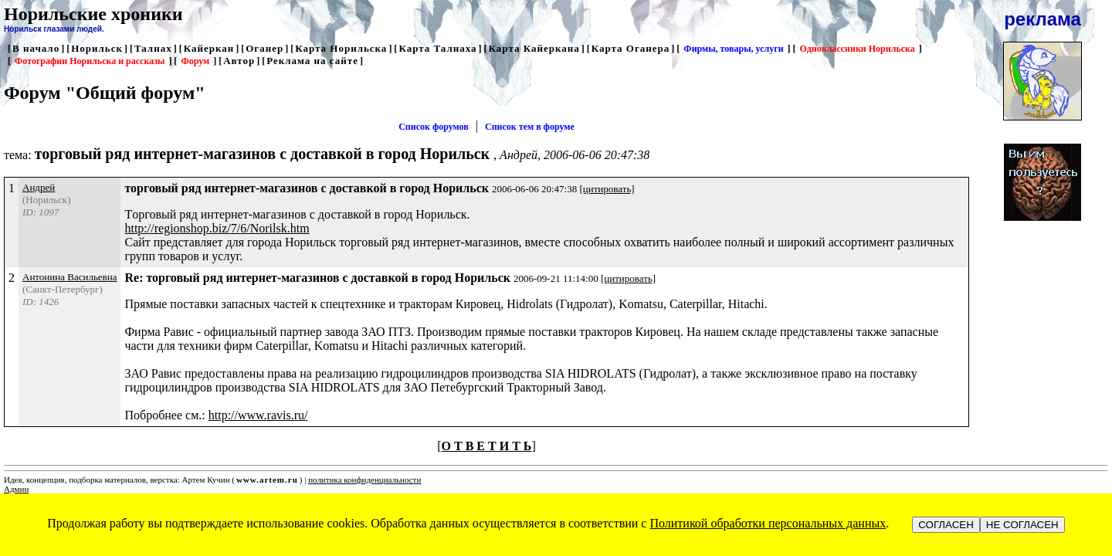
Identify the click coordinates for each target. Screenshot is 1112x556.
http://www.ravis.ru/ (258, 415)
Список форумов (433, 126)
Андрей (38, 187)
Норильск (97, 48)
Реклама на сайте (312, 60)
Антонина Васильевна (69, 277)
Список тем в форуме (530, 126)
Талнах (153, 48)
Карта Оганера (631, 48)
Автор (239, 60)
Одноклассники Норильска (857, 48)
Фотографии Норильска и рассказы (89, 61)
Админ (16, 488)
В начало (35, 48)
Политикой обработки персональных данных (767, 523)
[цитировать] (606, 189)
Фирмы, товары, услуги (733, 48)
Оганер (264, 48)
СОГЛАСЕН (946, 525)
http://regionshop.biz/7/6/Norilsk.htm (216, 228)
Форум (195, 61)
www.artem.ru (267, 479)
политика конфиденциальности (364, 479)
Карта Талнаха (437, 48)
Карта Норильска (341, 48)
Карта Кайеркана (534, 48)
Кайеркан (209, 48)
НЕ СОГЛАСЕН (1022, 525)
